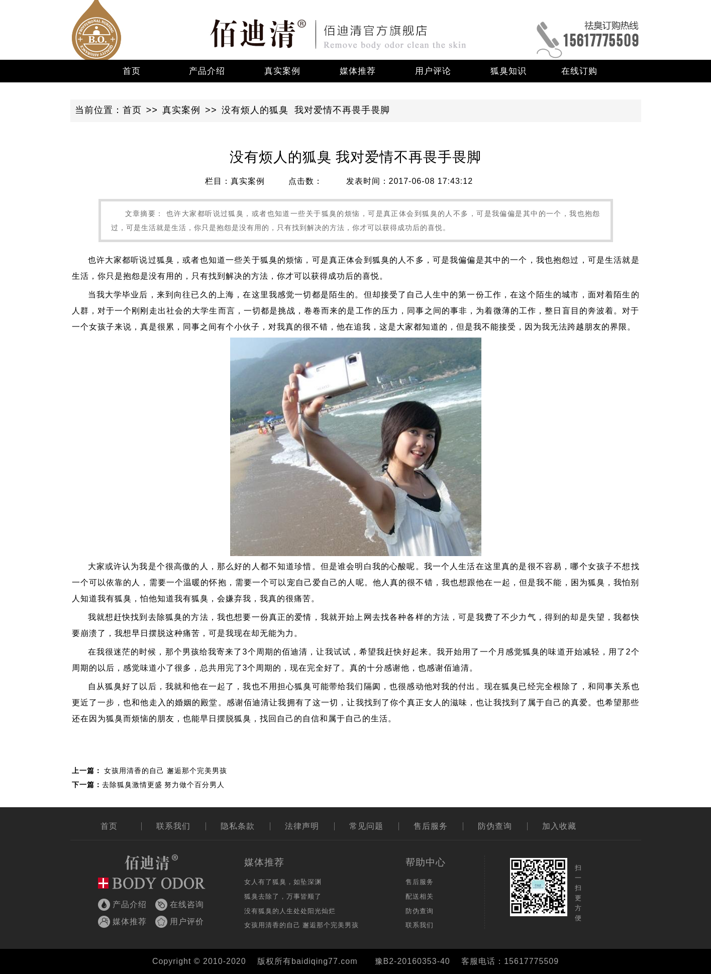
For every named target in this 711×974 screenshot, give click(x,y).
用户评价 (187, 921)
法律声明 (302, 826)
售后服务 (431, 826)
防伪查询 (495, 826)
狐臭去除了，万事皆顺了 (283, 896)
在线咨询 (187, 904)
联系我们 (173, 826)
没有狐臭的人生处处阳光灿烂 (290, 911)
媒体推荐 (358, 71)
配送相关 (419, 896)
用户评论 (433, 71)
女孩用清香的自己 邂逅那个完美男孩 (165, 771)
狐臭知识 (508, 71)
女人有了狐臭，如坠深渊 (283, 882)
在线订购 (579, 71)
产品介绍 (207, 71)
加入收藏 (559, 826)
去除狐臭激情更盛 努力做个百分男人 (163, 785)
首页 (132, 71)
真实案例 (282, 71)
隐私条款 (238, 826)
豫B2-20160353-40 (412, 961)
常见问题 (366, 826)
